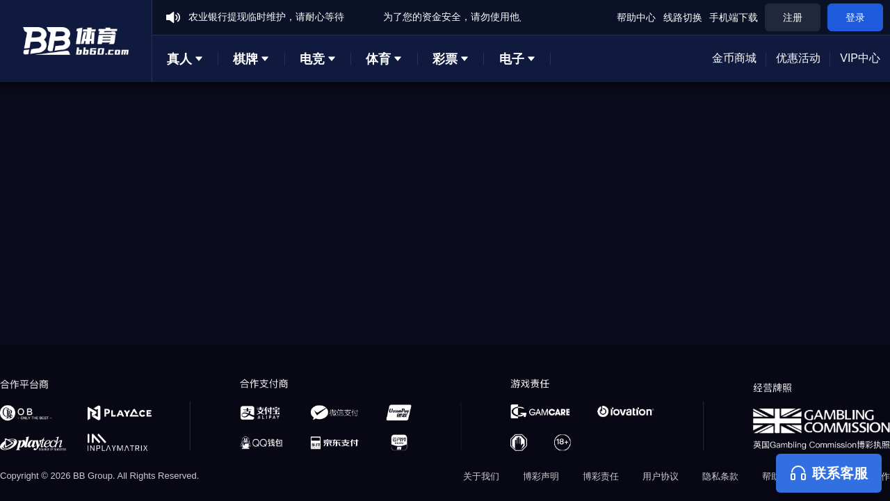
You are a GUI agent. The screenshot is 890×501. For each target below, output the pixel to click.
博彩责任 (601, 476)
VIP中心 (860, 58)
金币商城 (734, 58)
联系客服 (829, 473)
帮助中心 (636, 17)
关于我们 (481, 476)
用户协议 (660, 476)
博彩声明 (541, 476)
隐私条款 (720, 476)
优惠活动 (798, 58)
